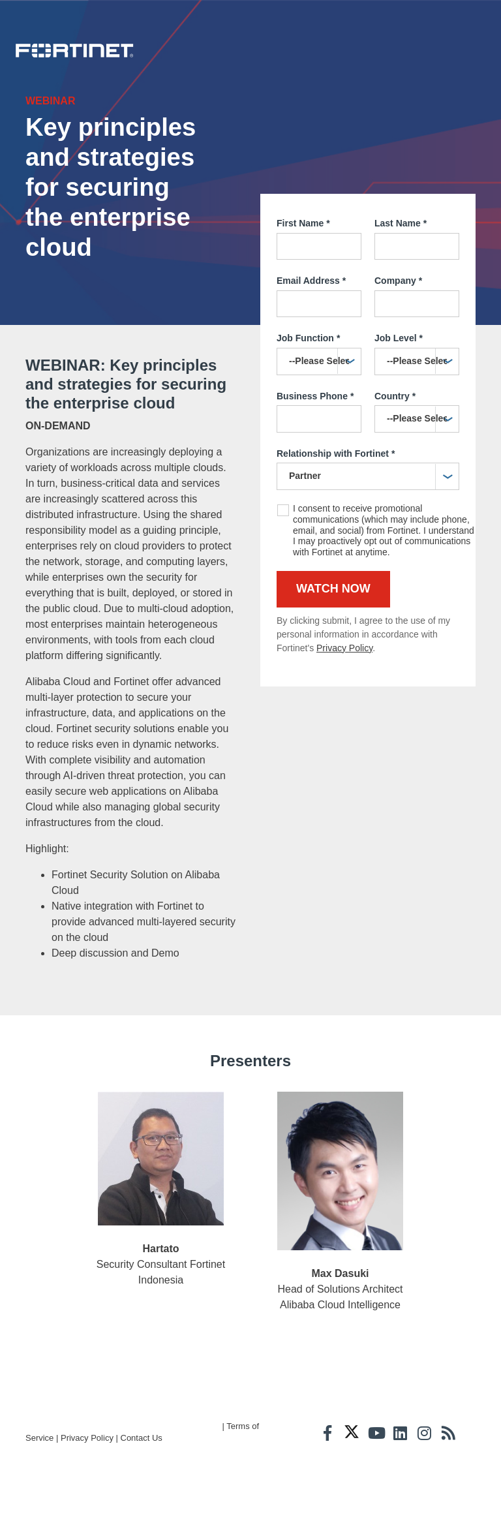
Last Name (400, 256)
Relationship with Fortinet (336, 486)
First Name (303, 256)
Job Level (398, 371)
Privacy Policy (344, 680)
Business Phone (315, 429)
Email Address (311, 313)
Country (395, 429)
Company (398, 313)
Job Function (308, 371)
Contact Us (141, 1519)
